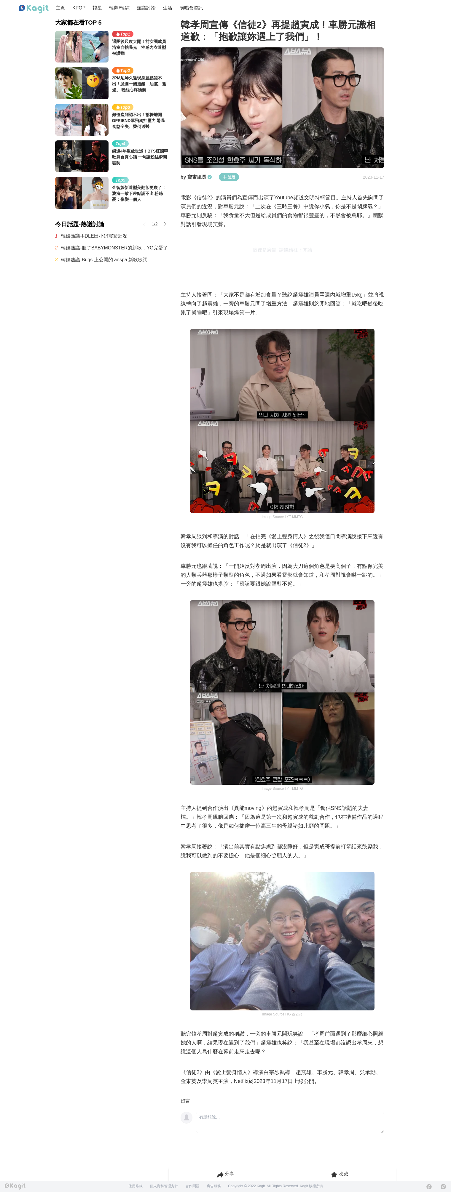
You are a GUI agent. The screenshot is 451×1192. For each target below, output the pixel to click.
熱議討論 (146, 7)
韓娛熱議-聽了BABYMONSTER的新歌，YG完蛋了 (114, 247)
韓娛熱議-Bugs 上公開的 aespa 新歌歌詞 (104, 259)
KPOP (78, 7)
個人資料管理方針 (164, 1186)
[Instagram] (443, 1187)
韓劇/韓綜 (119, 7)
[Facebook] (429, 1187)
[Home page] (34, 9)
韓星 (97, 7)
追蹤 (229, 177)
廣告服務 (214, 1186)
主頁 (60, 7)
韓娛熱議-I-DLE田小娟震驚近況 (94, 235)
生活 (167, 7)
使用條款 (135, 1186)
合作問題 (192, 1186)
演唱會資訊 (191, 7)
